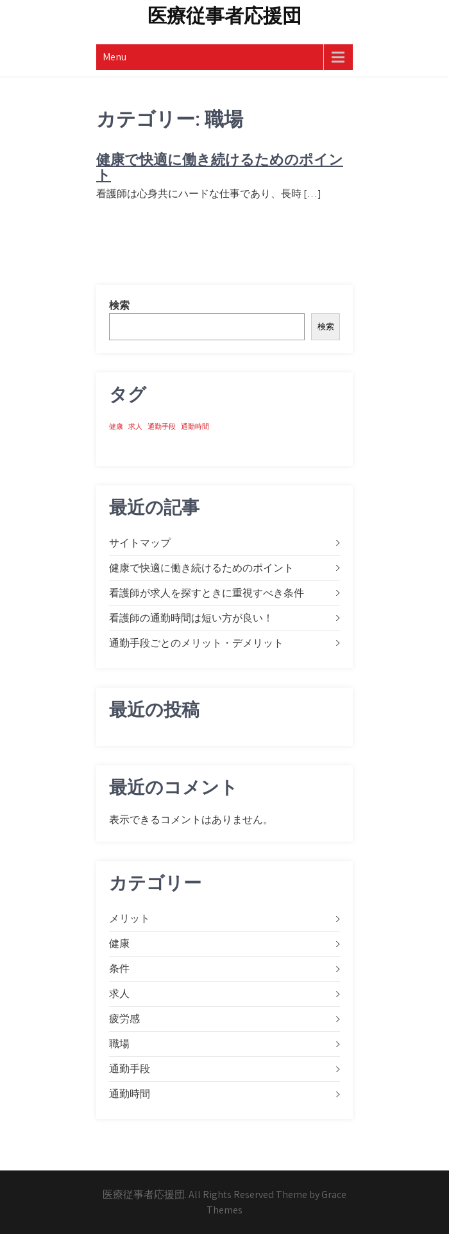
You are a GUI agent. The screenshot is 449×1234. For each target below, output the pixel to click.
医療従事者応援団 (224, 15)
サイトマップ (140, 543)
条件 (119, 968)
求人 (119, 993)
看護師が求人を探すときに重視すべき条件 (206, 593)
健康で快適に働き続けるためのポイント (219, 167)
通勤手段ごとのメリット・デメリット (196, 643)
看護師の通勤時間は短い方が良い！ (191, 618)
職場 (119, 1043)
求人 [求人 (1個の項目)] (135, 426)
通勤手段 (129, 1068)
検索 (119, 305)
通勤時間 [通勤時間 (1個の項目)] (195, 426)
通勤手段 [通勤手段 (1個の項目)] (162, 426)
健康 (119, 943)
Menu (114, 57)
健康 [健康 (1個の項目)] (116, 426)
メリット (129, 918)
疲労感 (124, 1018)
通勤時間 (129, 1093)
